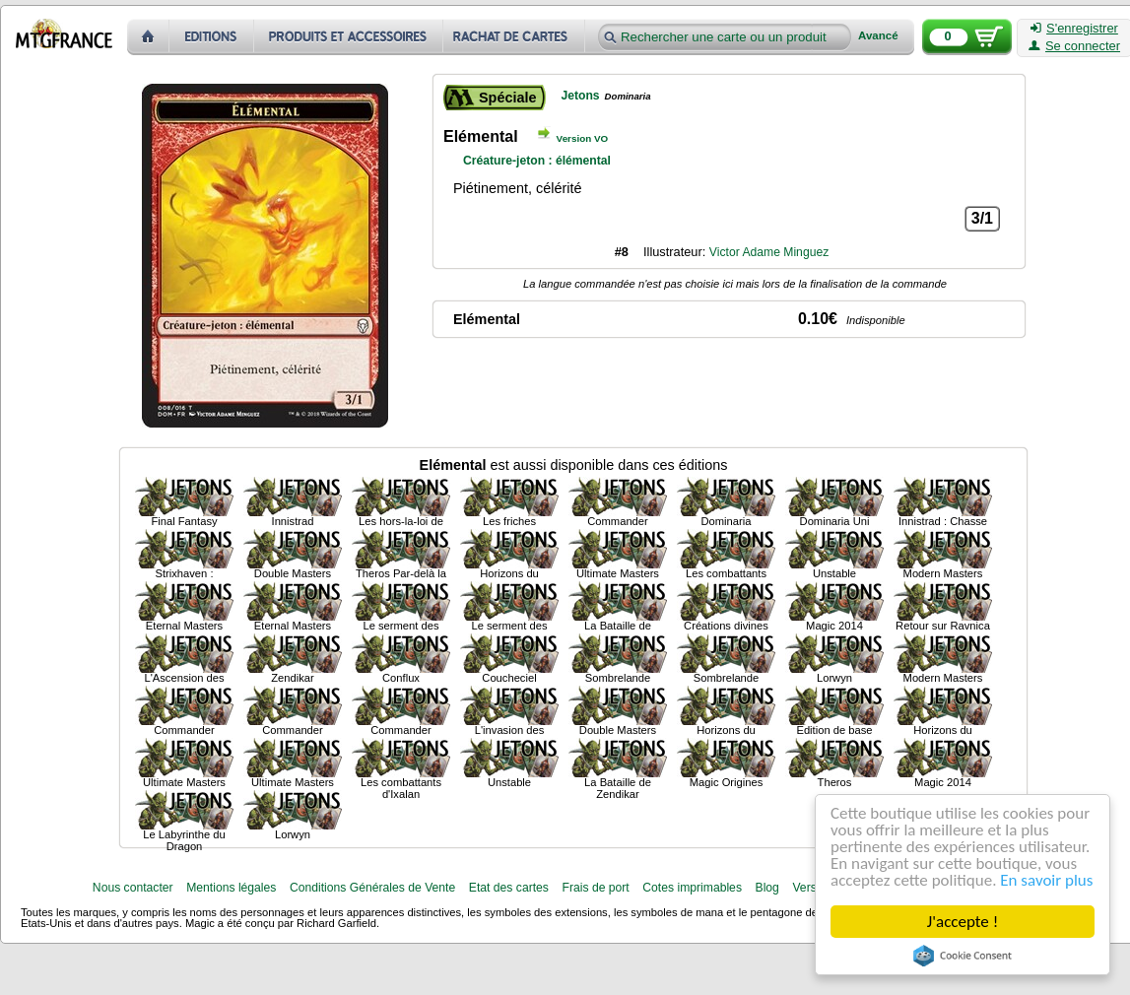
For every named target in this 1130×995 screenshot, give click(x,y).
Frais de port (595, 888)
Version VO (583, 138)
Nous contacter (133, 888)
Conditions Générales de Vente (372, 888)
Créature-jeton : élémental (537, 160)
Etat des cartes (509, 888)
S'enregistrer (1074, 28)
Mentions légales (231, 888)
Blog (767, 888)
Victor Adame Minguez (769, 252)
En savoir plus (1046, 880)
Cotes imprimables (692, 888)
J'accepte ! (962, 921)
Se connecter (1074, 46)
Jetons (580, 95)
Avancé (878, 36)
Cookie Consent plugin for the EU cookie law (962, 955)
